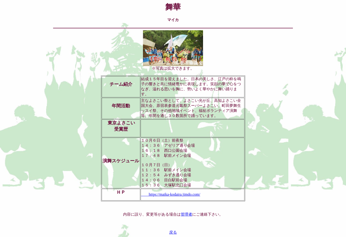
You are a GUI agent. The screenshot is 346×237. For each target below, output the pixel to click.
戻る (173, 232)
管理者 (186, 214)
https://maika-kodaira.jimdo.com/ (170, 194)
